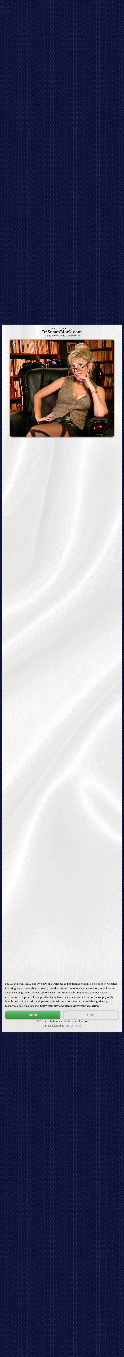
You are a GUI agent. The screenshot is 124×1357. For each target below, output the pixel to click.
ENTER (32, 1015)
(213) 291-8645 (73, 1025)
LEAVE (91, 1015)
